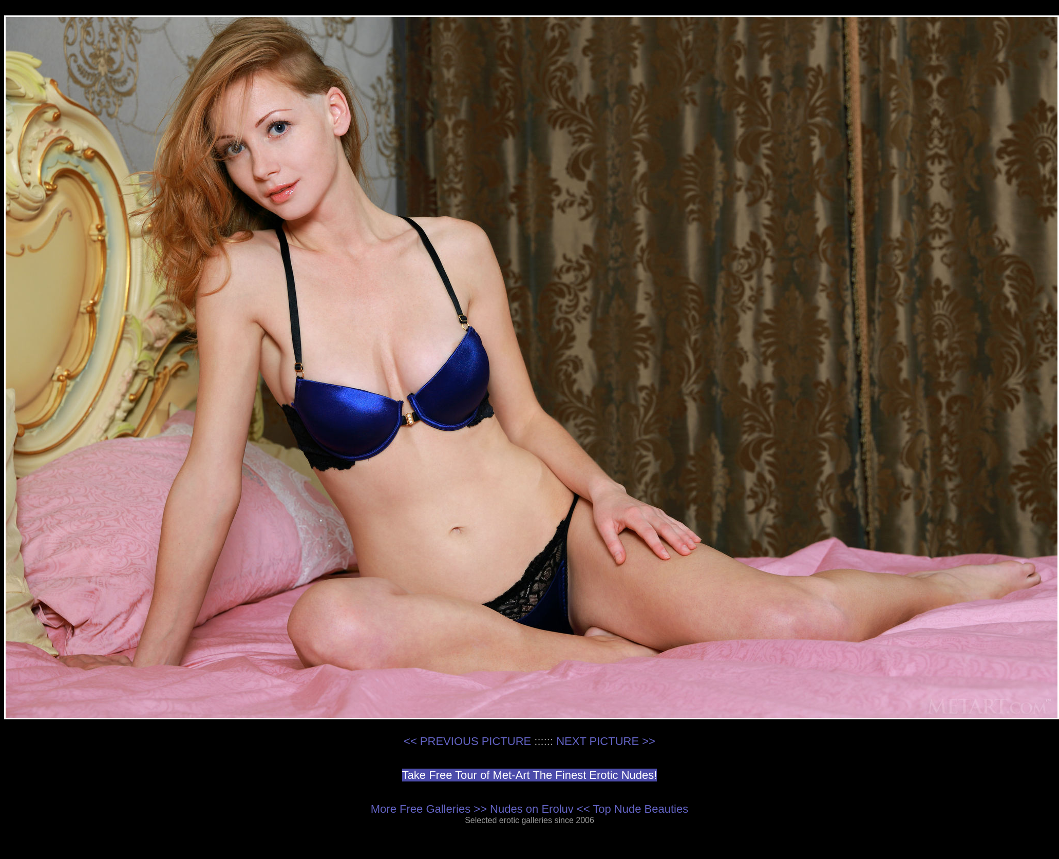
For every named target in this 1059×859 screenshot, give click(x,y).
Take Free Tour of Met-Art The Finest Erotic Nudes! (529, 775)
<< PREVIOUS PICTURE (467, 741)
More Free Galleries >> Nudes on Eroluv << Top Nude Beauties (529, 809)
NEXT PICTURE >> (605, 741)
